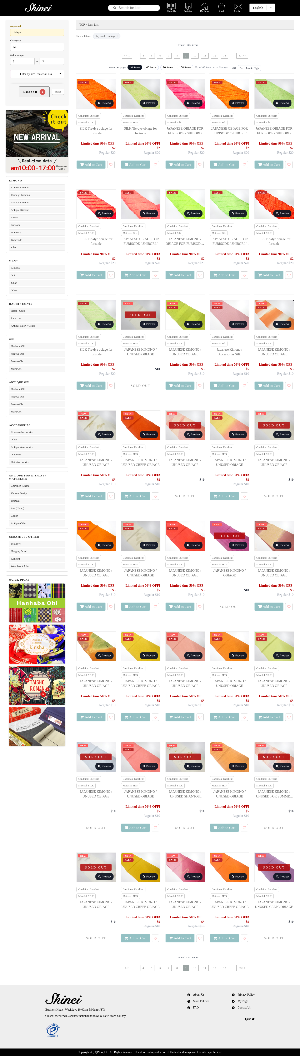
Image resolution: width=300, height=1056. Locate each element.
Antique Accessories (22, 447)
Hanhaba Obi (18, 346)
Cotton (14, 515)
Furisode (15, 224)
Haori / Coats (18, 310)
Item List (93, 24)
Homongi (16, 232)
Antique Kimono (20, 209)
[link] (100, 1030)
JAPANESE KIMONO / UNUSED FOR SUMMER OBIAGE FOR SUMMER (274, 794)
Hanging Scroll (19, 551)
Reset (58, 91)
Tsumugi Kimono (20, 194)
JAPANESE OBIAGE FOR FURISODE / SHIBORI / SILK (185, 131)
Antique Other (18, 523)
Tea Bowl (16, 543)
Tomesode (16, 239)
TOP (82, 24)
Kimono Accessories (22, 432)
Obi (13, 275)
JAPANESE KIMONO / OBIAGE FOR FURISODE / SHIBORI (185, 241)
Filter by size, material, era (36, 74)
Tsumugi (15, 500)
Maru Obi (16, 368)
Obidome (16, 454)
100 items (185, 67)
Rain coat (16, 318)
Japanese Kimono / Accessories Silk (229, 352)
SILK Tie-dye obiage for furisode (96, 131)
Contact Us (244, 1007)
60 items (151, 67)
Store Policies (201, 1001)
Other (14, 290)
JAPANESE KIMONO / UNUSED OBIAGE (140, 352)
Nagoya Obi (17, 353)
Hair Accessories (20, 462)
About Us (198, 994)
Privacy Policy (246, 994)
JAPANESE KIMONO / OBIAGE (229, 573)
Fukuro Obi (17, 361)
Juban (14, 247)
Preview (104, 103)
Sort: (234, 67)
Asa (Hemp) (17, 508)
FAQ (196, 1007)
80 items (168, 67)
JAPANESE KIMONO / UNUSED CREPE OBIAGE (140, 462)
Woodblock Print (20, 566)
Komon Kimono (20, 187)
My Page (243, 1001)
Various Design (19, 493)
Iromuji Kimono (20, 202)
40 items (135, 67)
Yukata (14, 217)
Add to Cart (93, 164)
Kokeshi (15, 558)
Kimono (15, 267)
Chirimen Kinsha (20, 485)
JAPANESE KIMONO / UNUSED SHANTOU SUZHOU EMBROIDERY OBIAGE (185, 794)
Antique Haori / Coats (23, 325)
